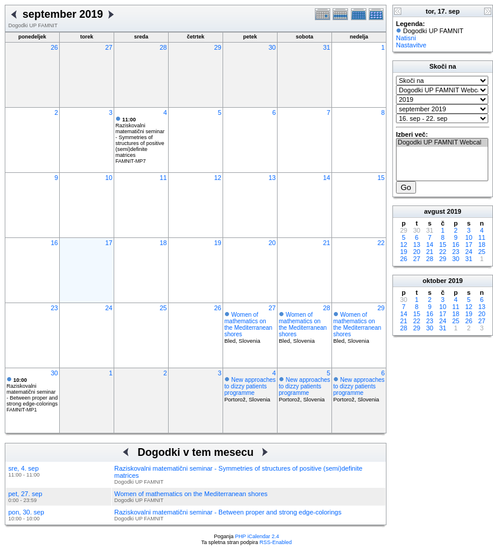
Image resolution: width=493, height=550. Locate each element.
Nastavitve (411, 45)
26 (54, 47)
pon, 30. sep (26, 512)
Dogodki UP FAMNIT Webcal (442, 143)
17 (108, 242)
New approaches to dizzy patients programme (250, 386)
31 (326, 47)
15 (381, 177)
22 (381, 242)
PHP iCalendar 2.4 (257, 536)
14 (326, 177)
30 (272, 47)
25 (163, 307)
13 (272, 177)
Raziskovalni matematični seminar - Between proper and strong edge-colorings (32, 392)
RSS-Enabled (276, 542)
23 (54, 307)
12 (217, 177)
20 (272, 242)
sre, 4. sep (23, 468)
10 (108, 177)
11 (163, 177)
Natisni (406, 37)
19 (217, 242)
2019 (454, 211)
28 (163, 47)
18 (163, 242)
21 (326, 242)
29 (217, 47)
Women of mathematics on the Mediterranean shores (248, 324)
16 (54, 242)
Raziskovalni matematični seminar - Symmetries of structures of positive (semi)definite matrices (140, 137)
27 (108, 47)
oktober (434, 280)
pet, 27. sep (25, 493)
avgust (434, 211)
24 (108, 307)
